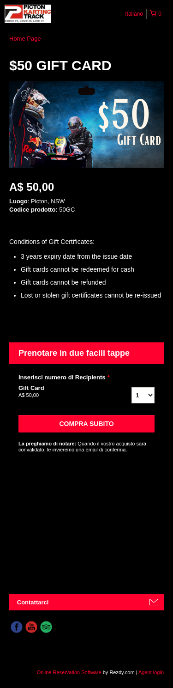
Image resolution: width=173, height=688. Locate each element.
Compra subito (86, 423)
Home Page (25, 38)
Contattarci (33, 602)
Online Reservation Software (69, 672)
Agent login (151, 672)
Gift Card (59, 391)
